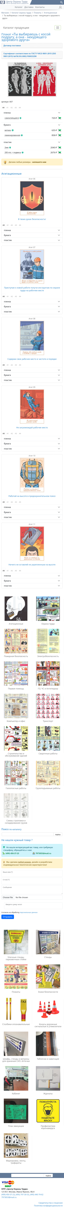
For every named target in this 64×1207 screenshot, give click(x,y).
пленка (7, 112)
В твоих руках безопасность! (32, 219)
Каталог (18, 7)
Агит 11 (32, 524)
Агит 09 (32, 387)
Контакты (40, 7)
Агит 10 (32, 455)
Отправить (7, 917)
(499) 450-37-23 (12, 853)
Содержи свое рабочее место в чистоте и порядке (32, 359)
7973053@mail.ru (43, 853)
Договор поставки (12, 45)
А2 (12, 107)
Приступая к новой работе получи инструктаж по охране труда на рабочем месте (32, 289)
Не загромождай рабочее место (32, 427)
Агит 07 (32, 247)
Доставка (28, 7)
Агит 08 (32, 318)
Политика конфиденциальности (48, 1205)
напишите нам (39, 162)
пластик (8, 142)
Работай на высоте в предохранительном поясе (32, 496)
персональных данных (28, 912)
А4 (20, 107)
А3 (16, 107)
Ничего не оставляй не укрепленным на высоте (32, 564)
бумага (7, 124)
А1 (7, 107)
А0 (3, 107)
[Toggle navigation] (57, 27)
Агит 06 (32, 179)
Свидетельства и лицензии (51, 1203)
